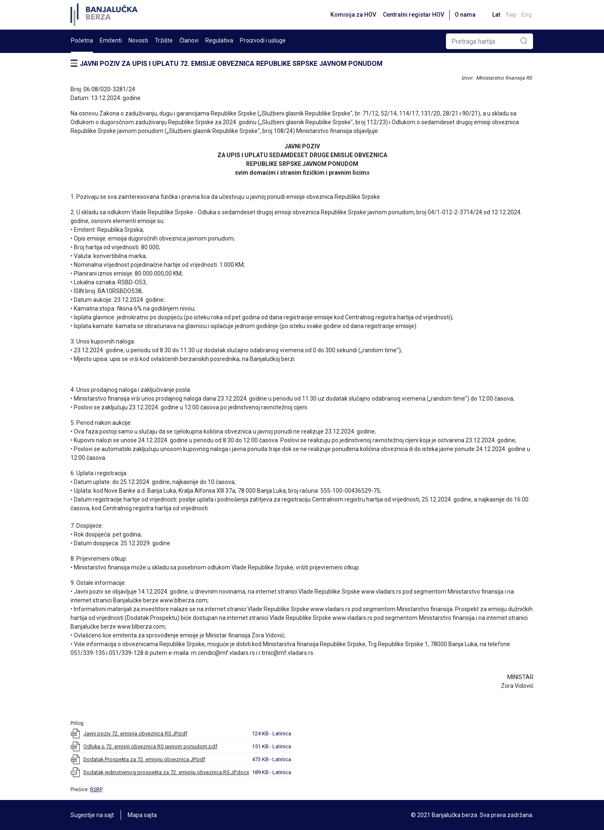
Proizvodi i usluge (263, 40)
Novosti (138, 40)
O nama (465, 14)
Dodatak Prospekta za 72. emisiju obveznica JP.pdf (144, 759)
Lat (496, 14)
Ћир (510, 14)
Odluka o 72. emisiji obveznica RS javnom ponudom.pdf (150, 746)
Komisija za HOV (353, 14)
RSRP (96, 789)
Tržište (164, 40)
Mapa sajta (142, 815)
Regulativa (219, 40)
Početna (82, 40)
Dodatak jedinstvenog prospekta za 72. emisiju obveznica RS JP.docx (166, 772)
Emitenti (111, 40)
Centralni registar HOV (413, 14)
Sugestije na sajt (92, 815)
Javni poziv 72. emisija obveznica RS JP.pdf (135, 733)
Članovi (189, 40)
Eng (526, 14)
